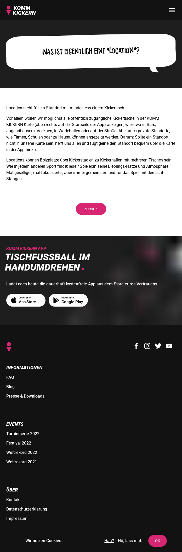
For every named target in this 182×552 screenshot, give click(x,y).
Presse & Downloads (25, 396)
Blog (10, 386)
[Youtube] (169, 345)
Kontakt (13, 499)
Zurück (91, 209)
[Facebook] (136, 345)
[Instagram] (147, 345)
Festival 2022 (18, 443)
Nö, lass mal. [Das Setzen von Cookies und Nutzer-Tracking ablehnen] (130, 540)
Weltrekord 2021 (21, 461)
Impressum (16, 518)
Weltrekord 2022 (21, 452)
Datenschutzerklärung (26, 509)
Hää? (109, 540)
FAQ (10, 377)
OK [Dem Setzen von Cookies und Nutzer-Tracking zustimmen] (157, 541)
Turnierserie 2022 (22, 433)
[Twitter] (158, 345)
